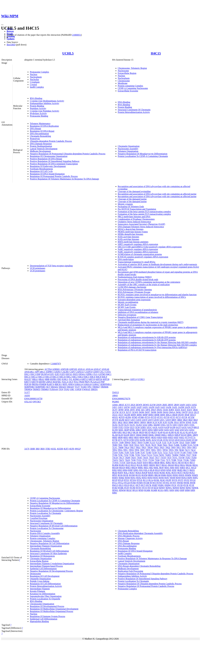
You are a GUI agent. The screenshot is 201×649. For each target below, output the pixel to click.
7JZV (142, 445)
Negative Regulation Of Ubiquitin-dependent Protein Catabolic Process (150, 583)
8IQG (166, 467)
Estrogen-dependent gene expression (134, 299)
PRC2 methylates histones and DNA (134, 216)
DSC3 (33, 374)
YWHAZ (86, 389)
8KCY (186, 470)
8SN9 (178, 478)
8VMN (140, 483)
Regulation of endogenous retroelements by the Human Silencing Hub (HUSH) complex (157, 342)
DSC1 (27, 374)
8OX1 (192, 472)
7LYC (115, 447)
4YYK (184, 417)
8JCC (188, 467)
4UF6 (71, 449)
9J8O (114, 493)
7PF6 (114, 450)
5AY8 (168, 420)
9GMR (154, 490)
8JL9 (141, 470)
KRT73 (27, 382)
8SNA (184, 478)
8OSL (168, 472)
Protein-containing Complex (130, 86)
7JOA (136, 445)
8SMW (188, 475)
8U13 (145, 480)
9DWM (122, 490)
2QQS (159, 405)
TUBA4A (53, 389)
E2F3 (62, 374)
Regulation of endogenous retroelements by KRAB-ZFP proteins (147, 337)
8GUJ (133, 465)
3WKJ (178, 412)
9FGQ (135, 490)
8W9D (180, 483)
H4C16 (62, 377)
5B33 (125, 422)
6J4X (166, 430)
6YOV (115, 442)
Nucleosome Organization (41, 521)
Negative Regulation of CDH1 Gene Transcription (140, 317)
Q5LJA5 (28, 401)
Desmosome (35, 573)
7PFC (125, 450)
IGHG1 (65, 379)
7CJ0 (169, 442)
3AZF (139, 407)
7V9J (126, 455)
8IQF (161, 467)
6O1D (183, 435)
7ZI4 (128, 462)
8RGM (157, 475)
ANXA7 (97, 369)
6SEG (181, 437)
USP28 (78, 389)
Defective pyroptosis (127, 315)
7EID (125, 445)
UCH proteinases (37, 268)
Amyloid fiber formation (129, 320)
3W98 (153, 412)
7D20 (187, 442)
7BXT (134, 442)
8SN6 (161, 478)
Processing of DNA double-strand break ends (138, 279)
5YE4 (126, 427)
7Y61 (162, 460)
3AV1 (114, 407)
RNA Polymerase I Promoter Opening (135, 289)
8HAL (195, 465)
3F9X (126, 410)
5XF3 (174, 425)
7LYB (195, 445)
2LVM (152, 405)
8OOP (144, 472)
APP (37, 372)
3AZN (187, 407)
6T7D (126, 440)
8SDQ (175, 475)
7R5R (181, 450)
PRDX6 (35, 384)
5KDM (156, 425)
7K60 (159, 445)
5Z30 (137, 427)
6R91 (125, 437)
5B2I (190, 420)
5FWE (188, 422)
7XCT (121, 457)
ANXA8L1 (29, 372)
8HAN (122, 467)
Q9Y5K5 (37, 401)
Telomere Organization (128, 151)
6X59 (177, 440)
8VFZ (186, 480)
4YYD (153, 417)
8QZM (144, 475)
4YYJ (178, 417)
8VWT (159, 483)
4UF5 (66, 449)
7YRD (192, 460)
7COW (175, 442)
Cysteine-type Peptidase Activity (44, 111)
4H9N (133, 415)
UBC (72, 389)
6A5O (161, 427)
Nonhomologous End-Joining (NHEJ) (135, 277)
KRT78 (34, 382)
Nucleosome (123, 70)
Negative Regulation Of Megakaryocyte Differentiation (142, 154)
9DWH (176, 488)
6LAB (115, 435)
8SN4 (149, 478)
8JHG (136, 470)
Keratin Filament (37, 591)
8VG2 (121, 483)
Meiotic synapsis (125, 204)
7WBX (182, 455)
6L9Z (176, 432)
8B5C (162, 462)
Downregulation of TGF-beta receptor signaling (51, 265)
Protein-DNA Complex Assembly (45, 533)
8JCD (193, 467)
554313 (115, 392)
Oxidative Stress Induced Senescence (134, 221)
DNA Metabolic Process (129, 536)
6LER (126, 435)
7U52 (165, 452)
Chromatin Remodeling (40, 136)
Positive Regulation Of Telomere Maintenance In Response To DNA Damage (64, 179)
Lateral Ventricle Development (43, 148)
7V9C (120, 455)
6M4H (158, 435)
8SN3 (144, 478)
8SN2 (138, 478)
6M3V (133, 435)
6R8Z (114, 437)
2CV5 (127, 405)
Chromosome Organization (42, 604)
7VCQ (149, 455)
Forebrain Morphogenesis (41, 169)
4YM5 (134, 417)
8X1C (132, 485)
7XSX (145, 457)
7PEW (150, 447)
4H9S (162, 415)
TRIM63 (45, 389)
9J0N (171, 490)
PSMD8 (42, 384)
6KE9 (141, 432)
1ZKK (115, 405)
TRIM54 (28, 389)
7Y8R (173, 460)
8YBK (121, 488)
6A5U (184, 427)
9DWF (162, 488)
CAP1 (72, 372)
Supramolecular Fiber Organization (45, 596)
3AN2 (194, 405)
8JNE (168, 470)
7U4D (148, 452)
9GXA (161, 490)
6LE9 (120, 435)
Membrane (122, 83)
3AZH (151, 407)
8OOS (151, 472)
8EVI (186, 462)
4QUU (115, 417)
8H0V (146, 465)
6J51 (186, 430)
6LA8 (188, 432)
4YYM (191, 417)
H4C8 (98, 377)
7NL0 (126, 447)
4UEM (60, 449)
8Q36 (120, 475)
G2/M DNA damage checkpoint (132, 287)
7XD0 (127, 457)
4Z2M (121, 420)
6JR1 (119, 432)
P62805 (115, 401)
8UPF (168, 480)
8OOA (138, 472)
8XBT (155, 485)
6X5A (183, 440)
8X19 (126, 485)
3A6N (182, 405)
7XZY (121, 460)
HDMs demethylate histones (130, 234)
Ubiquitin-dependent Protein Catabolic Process (51, 141)
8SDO (169, 475)
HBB (47, 379)
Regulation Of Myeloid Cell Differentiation (49, 551)
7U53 (170, 452)
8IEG (146, 467)
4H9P (145, 415)
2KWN (139, 405)
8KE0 (114, 472)
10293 (27, 395)
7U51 (159, 452)
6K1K (135, 432)
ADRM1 (56, 369)
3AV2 (120, 407)
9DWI (182, 488)
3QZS (177, 410)
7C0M (146, 442)
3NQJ (153, 410)
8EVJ (192, 462)
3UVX (122, 412)
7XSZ (151, 457)
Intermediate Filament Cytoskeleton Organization (52, 563)
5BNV (137, 422)
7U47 (142, 452)
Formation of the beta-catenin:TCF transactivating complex (144, 211)
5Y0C (192, 425)
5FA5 (176, 422)
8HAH (171, 465)
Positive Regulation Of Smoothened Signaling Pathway (54, 161)
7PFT (147, 450)
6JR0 (114, 432)
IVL (70, 379)
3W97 (147, 412)
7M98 (120, 447)
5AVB (156, 420)
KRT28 (106, 379)
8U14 (150, 480)
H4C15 (156, 53)
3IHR (32, 449)
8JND (163, 470)
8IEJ (151, 467)
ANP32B (64, 369)
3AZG (145, 407)
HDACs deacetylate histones (130, 229)
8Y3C (174, 485)
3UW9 (135, 412)
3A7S (26, 449)
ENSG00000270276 (121, 398)
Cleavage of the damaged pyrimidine (134, 191)
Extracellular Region (127, 73)
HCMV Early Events (127, 304)
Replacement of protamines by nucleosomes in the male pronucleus (148, 325)
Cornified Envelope (38, 518)
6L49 (160, 432)
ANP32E (73, 369)
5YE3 (120, 427)
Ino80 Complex (37, 87)
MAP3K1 (57, 382)
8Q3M (132, 475)
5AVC (162, 420)
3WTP (185, 412)
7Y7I (168, 460)
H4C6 (92, 377)
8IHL (156, 467)
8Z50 (156, 488)
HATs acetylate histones (128, 237)
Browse (10, 31)
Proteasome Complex (39, 72)
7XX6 (194, 457)
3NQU (159, 410)
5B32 (120, 422)
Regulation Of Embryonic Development (48, 166)
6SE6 (164, 437)
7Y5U (139, 460)
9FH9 (140, 490)
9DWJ (188, 488)
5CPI (159, 422)
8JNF (174, 470)
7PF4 (189, 447)
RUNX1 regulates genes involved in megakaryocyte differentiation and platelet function (157, 294)
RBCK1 (58, 384)
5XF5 (186, 425)
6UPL (148, 440)
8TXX (139, 480)
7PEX (156, 447)
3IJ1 (143, 410)
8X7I (138, 485)
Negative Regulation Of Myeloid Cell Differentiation (53, 526)
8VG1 (115, 483)
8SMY (115, 478)
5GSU (115, 425)
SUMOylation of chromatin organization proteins (140, 254)
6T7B (114, 440)
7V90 (194, 452)
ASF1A (133, 379)
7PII (176, 450)
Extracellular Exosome (128, 91)
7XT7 (157, 457)
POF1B (27, 384)
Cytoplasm (35, 82)
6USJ (154, 440)
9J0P (182, 490)
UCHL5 (68, 53)
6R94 (141, 437)
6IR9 (155, 430)
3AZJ (162, 407)
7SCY (187, 450)
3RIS (42, 449)
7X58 (194, 455)
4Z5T (127, 420)
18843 (115, 395)
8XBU (161, 485)
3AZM (181, 407)
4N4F (187, 415)
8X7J (143, 485)
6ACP (190, 427)
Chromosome (124, 81)
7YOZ (179, 460)
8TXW (133, 480)
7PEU (138, 447)
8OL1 (126, 472)
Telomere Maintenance (40, 123)
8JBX (182, 467)
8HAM (115, 467)
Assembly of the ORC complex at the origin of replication (144, 284)
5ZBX (143, 427)
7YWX (115, 462)
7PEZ (167, 447)
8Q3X (138, 475)
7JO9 (131, 445)
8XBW (168, 485)
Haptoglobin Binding (39, 621)
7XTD (163, 457)
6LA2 (182, 432)
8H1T (158, 465)
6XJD (188, 440)
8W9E (186, 483)
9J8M (187, 490)
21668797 (55, 363)
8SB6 (163, 475)
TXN (60, 389)
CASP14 (88, 372)
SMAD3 (62, 387)
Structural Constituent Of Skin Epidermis (48, 553)
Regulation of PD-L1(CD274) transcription (137, 350)
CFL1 (102, 372)
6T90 (131, 440)
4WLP (78, 449)
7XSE (139, 457)
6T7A (192, 437)
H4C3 (74, 377)
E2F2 (57, 374)
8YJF (126, 488)
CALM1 (65, 372)
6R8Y (195, 435)
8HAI (177, 465)
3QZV (189, 410)
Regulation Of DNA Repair (42, 131)
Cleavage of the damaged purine (132, 199)
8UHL (157, 480)
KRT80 (42, 382)
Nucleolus (34, 79)
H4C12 (34, 377)
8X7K (148, 485)
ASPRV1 (50, 372)
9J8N (192, 490)
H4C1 (108, 374)
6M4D (145, 435)
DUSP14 (45, 374)
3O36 (165, 410)
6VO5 (171, 440)
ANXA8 (105, 369)
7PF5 (194, 447)
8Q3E (125, 475)
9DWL (115, 490)
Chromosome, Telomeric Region (132, 68)
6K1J (130, 432)
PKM (81, 382)
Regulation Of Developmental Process (47, 606)
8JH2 (114, 470)
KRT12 (84, 379)
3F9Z (137, 410)
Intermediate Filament (40, 588)
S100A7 (96, 384)
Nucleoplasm (36, 77)
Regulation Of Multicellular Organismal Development (54, 609)
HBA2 (41, 379)
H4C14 (48, 377)
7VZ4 (155, 455)
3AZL (174, 407)
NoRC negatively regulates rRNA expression (138, 249)
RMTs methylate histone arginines (133, 242)
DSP (38, 374)
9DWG (169, 488)
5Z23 (132, 427)
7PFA (119, 450)
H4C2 (69, 377)
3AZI (157, 407)
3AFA (188, 405)
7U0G (121, 452)
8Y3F (191, 485)
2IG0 (133, 405)
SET (48, 387)
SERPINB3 (29, 387)
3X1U (115, 415)
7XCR (115, 457)
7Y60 (157, 460)
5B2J (195, 420)
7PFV (159, 450)
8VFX (175, 480)
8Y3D (180, 485)
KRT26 (99, 379)
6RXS (154, 437)
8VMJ (133, 483)
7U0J (131, 452)
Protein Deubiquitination (41, 146)
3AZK (168, 407)
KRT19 (91, 379)
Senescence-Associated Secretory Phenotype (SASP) (141, 224)
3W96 (141, 412)
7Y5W (151, 460)
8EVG (175, 462)
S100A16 (87, 384)
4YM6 (141, 417)
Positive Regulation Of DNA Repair (46, 159)
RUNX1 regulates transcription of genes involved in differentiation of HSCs (152, 297)
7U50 (154, 452)
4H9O (139, 415)
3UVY (128, 412)
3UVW (115, 412)
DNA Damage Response (41, 143)
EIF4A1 (82, 374)
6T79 (187, 437)
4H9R (156, 415)
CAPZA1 (80, 372)
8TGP (120, 480)
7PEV (144, 447)
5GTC (132, 425)
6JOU (191, 430)
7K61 (165, 445)
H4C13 (41, 377)
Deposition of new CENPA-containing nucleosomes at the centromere (149, 282)
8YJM (132, 488)
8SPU (195, 478)
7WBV (168, 455)
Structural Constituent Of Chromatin (134, 109)
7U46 (137, 452)
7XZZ (127, 460)
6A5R (172, 427)
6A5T (178, 427)
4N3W (181, 415)
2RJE (164, 405)
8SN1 (133, 478)
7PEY (162, 447)
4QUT (193, 415)
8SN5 (155, 478)
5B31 (114, 422)
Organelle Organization (40, 578)
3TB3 (47, 449)
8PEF (114, 475)
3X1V (121, 415)
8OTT (180, 472)
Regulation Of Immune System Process (47, 616)
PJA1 (76, 382)
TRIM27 (96, 387)
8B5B (156, 462)
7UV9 (176, 452)
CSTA (108, 372)
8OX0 (186, 472)
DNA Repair (35, 128)
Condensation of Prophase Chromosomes (136, 219)
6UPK (142, 440)
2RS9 (176, 405)
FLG (95, 374)
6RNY (147, 437)
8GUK (140, 465)
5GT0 (121, 425)
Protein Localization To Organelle (45, 599)
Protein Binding (37, 106)
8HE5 (128, 467)
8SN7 (166, 478)
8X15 (121, 485)
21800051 (76, 35)
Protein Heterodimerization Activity (134, 112)
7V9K (131, 455)
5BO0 (149, 422)
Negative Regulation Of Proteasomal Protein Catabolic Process (146, 586)
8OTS (174, 472)
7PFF (142, 450)
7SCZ (193, 450)
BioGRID (11, 44)
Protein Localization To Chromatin (45, 513)
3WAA (172, 412)
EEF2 (75, 374)
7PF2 (178, 447)
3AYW (127, 407)
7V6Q (189, 452)
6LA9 (194, 432)
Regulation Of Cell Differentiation (45, 583)
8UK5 (163, 480)
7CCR (158, 442)
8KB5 (179, 470)
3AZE (133, 407)
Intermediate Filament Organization (46, 546)
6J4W (161, 430)
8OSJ (156, 472)
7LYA (189, 445)
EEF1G (69, 374)
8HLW (134, 467)
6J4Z (177, 430)
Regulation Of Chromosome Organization (48, 156)
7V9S (137, 455)
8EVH (181, 462)
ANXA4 (89, 369)
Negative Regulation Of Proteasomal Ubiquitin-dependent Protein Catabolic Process (67, 154)
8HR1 (140, 467)
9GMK (147, 490)
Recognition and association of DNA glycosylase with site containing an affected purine (157, 194)
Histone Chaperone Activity (130, 538)
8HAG (164, 465)
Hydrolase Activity (38, 113)
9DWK (195, 488)
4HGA (169, 415)
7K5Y (153, 445)
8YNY (139, 488)
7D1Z (181, 442)
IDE (59, 379)
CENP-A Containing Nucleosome (133, 88)
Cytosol (33, 84)
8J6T (177, 467)
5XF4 (180, 425)
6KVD (148, 432)
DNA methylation (126, 259)
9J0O (177, 490)
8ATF (139, 462)
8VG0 (192, 480)
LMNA (49, 382)
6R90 (120, 437)
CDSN (96, 372)
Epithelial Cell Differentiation (43, 568)
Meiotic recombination (128, 302)
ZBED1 (94, 389)
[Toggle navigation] (2, 24)
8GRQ (122, 465)
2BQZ (121, 405)
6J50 (182, 430)
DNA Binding (124, 102)
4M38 (174, 415)
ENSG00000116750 (33, 398)
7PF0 (173, 447)
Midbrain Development (40, 151)
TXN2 (66, 389)
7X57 (188, 455)
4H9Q (151, 415)
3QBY (171, 410)
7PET (132, 447)
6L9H (171, 432)
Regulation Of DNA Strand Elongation (47, 174)
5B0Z (179, 420)
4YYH (166, 417)
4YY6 (147, 417)
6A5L (155, 427)
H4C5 (86, 377)
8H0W (152, 465)
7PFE (136, 450)
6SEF (176, 437)
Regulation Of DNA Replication (44, 126)
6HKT (138, 430)
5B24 (185, 420)
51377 (27, 392)
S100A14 (78, 384)
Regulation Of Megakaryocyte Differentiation (50, 508)
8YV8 (150, 488)
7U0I (126, 452)
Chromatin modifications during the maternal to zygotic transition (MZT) (150, 322)
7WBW (175, 455)
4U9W (128, 417)
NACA (65, 382)
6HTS (144, 430)
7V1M (183, 452)
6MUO (171, 435)
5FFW (182, 422)
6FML (132, 430)
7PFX (171, 450)
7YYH (122, 462)
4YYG (160, 417)
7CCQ (152, 442)
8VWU (166, 483)
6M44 (138, 435)
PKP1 (87, 382)
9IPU (166, 490)
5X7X (169, 425)
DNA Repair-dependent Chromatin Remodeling (139, 566)
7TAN (115, 452)
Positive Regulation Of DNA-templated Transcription (54, 164)
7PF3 (183, 447)
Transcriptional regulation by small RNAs (136, 262)
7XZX (115, 460)
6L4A (165, 432)
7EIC (120, 445)
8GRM (115, 465)
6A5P (166, 427)
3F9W (121, 410)
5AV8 (144, 420)
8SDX (181, 475)
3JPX (147, 410)
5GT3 (126, 425)
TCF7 (77, 387)
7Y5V (145, 460)
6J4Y (171, 430)
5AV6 (138, 420)
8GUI (127, 465)
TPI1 (89, 387)
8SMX (195, 475)
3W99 (159, 412)
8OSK (162, 472)
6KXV (154, 432)
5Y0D (115, 427)
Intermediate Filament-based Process (46, 566)
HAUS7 (28, 379)
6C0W (115, 430)
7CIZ (164, 442)
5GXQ (139, 425)
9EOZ (129, 490)
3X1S (190, 412)
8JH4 (125, 470)
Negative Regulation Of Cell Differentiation (49, 543)
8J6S (172, 467)
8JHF (130, 470)
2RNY (170, 405)
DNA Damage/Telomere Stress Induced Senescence (141, 226)
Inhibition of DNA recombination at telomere (138, 312)
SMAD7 (70, 387)
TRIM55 (36, 389)
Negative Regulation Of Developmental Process (51, 571)
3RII (37, 449)
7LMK (177, 445)
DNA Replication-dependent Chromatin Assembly (140, 533)
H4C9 (104, 377)
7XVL (175, 457)
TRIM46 (104, 387)
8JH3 (119, 470)
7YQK (186, 460)
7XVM (181, 457)
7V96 (114, 455)
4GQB (127, 415)
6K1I (124, 432)
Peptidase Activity (38, 108)
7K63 (170, 445)
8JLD (157, 470)
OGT (71, 382)
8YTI (144, 488)
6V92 (165, 440)
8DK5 (168, 462)
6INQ (150, 430)
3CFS (193, 407)
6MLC (164, 435)
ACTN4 (48, 369)
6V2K (160, 440)
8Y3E (185, 485)
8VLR (127, 483)
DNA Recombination (39, 133)
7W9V (161, 455)
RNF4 (71, 384)
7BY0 (140, 442)
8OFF (120, 472)
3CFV (115, 410)
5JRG (150, 425)
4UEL (53, 449)
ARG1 (42, 372)
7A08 (121, 442)
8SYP (114, 480)
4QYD (122, 417)
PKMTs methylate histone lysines (133, 231)
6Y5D (194, 440)
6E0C (121, 430)
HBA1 (35, 379)
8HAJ (182, 465)
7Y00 (133, 460)
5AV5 (133, 420)
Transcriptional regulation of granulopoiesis (137, 309)
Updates (11, 39)
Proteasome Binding (39, 116)
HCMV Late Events (127, 307)
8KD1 (192, 470)
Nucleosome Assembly (128, 148)
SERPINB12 (106, 384)
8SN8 (172, 478)
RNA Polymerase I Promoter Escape (134, 292)
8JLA (146, 470)
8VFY (181, 480)
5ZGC (149, 427)
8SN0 (127, 478)
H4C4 (80, 377)
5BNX (143, 422)
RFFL (65, 384)
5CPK (170, 422)
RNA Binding (36, 98)
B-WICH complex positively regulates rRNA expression (143, 257)
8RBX (151, 475)
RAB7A (50, 384)
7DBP (193, 442)
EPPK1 (89, 374)
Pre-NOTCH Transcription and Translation (137, 209)
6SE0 (159, 437)
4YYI (172, 417)
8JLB (152, 470)
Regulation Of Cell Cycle (41, 171)
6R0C (189, 435)
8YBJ (114, 488)
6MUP (177, 435)
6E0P (126, 430)
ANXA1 (81, 369)
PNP (102, 382)
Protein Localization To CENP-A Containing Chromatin (143, 156)
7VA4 (143, 455)
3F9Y (132, 410)
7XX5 (187, 457)
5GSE (194, 422)
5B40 (130, 422)
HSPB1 (53, 379)
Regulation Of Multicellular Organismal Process (51, 611)
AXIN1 (57, 372)
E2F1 (51, 374)
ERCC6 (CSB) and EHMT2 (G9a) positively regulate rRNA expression (150, 247)
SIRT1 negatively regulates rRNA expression (138, 244)
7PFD (131, 450)
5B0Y (174, 420)
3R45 (195, 410)
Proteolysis (35, 138)
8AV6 (145, 462)
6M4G (151, 435)
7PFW (165, 450)
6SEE (170, 437)
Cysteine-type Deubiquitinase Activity (47, 101)
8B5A (151, 462)
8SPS (189, 478)
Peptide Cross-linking (39, 581)
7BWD (127, 442)
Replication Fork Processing (130, 571)
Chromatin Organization (129, 146)
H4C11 (27, 377)
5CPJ (165, 422)
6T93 (137, 440)
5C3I (154, 422)
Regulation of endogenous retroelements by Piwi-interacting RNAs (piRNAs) (152, 347)
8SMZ (121, 478)
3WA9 (165, 412)
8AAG (134, 462)
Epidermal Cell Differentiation (43, 619)
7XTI (169, 457)
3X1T (196, 412)
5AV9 (150, 420)
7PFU (153, 450)
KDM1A (77, 379)
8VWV (173, 483)
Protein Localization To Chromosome (47, 528)
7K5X (147, 445)
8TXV (126, 480)
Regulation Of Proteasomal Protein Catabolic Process (54, 176)
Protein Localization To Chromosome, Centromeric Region (56, 510)
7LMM (183, 445)
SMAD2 (54, 387)
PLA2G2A (95, 382)
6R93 (136, 437)
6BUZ (196, 427)
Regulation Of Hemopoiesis (42, 556)
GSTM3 (102, 374)
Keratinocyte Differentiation (42, 594)
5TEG (163, 425)
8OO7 (132, 472)
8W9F (192, 483)
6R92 (131, 437)
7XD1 (133, 457)
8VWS (153, 483)
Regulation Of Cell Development (44, 576)
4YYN (115, 420)
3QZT (183, 410)
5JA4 (145, 425)
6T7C (120, 440)
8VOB (146, 483)
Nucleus (33, 74)
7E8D (114, 445)
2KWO (146, 405)
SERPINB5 (40, 387)
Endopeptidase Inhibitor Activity (44, 103)
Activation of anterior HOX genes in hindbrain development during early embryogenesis (157, 264)
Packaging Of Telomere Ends (131, 206)
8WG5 (115, 485)
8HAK (189, 465)
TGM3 (84, 387)
